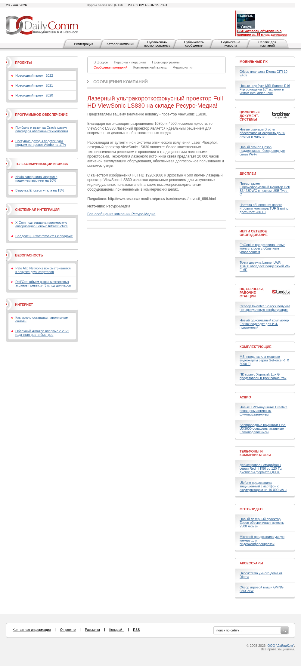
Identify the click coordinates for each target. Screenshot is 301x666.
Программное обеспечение (41, 114)
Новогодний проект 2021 (34, 85)
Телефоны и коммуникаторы (255, 453)
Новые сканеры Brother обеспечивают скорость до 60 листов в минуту (262, 132)
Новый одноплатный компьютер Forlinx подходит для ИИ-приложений (264, 323)
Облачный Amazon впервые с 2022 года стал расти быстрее (42, 332)
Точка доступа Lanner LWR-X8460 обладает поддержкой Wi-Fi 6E (265, 266)
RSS (136, 629)
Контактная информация (32, 629)
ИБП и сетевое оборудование (254, 233)
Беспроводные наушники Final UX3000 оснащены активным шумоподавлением (263, 428)
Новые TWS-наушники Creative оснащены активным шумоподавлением (263, 410)
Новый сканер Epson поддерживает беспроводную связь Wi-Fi (262, 150)
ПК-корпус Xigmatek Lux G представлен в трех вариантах (263, 376)
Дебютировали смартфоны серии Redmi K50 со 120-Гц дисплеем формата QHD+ (261, 468)
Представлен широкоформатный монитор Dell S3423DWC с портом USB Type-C (265, 189)
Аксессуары (251, 563)
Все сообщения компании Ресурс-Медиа (121, 214)
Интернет (24, 304)
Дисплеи (248, 173)
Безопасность (29, 255)
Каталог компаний (120, 44)
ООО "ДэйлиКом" (281, 645)
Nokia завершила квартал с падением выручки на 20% (36, 178)
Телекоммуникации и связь (41, 164)
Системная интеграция (37, 209)
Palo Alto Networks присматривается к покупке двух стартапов (43, 270)
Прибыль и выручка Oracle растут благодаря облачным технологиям (41, 129)
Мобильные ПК (254, 61)
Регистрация (83, 44)
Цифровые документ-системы (250, 115)
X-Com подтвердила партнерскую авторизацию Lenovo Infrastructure (41, 224)
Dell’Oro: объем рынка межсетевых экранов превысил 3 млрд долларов (43, 283)
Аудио (245, 397)
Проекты (23, 62)
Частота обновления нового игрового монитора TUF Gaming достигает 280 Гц (264, 208)
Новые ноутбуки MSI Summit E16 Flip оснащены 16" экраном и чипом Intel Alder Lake (265, 89)
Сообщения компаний (120, 81)
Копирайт (116, 629)
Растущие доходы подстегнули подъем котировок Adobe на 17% (40, 142)
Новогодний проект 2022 (34, 75)
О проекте (68, 629)
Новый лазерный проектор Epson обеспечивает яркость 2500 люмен (262, 522)
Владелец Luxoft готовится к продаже (44, 236)
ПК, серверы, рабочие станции (252, 292)
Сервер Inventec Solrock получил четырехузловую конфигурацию (265, 308)
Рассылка (92, 629)
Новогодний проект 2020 (34, 95)
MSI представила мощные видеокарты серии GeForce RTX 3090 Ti (264, 360)
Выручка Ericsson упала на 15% (39, 190)
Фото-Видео (251, 509)
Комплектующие (256, 346)
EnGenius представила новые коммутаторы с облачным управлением (262, 248)
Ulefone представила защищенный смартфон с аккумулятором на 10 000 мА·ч (263, 486)
